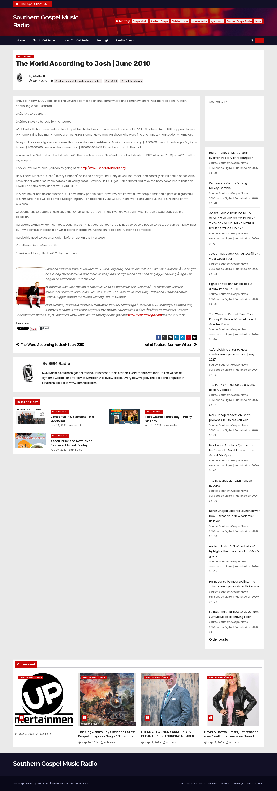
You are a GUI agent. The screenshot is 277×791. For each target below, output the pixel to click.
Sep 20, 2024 (91, 742)
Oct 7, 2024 (27, 734)
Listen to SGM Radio (76, 40)
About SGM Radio (44, 40)
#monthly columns (131, 81)
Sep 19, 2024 (153, 742)
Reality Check (125, 40)
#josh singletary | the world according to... (78, 81)
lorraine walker (199, 21)
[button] (252, 41)
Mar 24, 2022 (153, 425)
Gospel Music (140, 21)
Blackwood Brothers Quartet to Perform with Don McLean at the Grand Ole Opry (231, 450)
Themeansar (80, 783)
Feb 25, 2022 (59, 449)
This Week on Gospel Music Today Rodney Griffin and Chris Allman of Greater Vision (232, 319)
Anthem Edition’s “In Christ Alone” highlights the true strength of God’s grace (234, 551)
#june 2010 (111, 81)
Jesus (258, 21)
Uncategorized (24, 56)
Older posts (218, 639)
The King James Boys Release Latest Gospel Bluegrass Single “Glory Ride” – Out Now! (107, 736)
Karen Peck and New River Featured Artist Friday (71, 443)
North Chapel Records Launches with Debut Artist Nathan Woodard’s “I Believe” (234, 516)
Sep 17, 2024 (216, 742)
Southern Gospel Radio (239, 21)
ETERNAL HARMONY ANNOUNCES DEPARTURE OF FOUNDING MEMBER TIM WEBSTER (167, 736)
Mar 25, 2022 (59, 425)
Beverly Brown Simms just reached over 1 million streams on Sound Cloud (231, 736)
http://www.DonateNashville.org (103, 168)
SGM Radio (39, 76)
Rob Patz (43, 734)
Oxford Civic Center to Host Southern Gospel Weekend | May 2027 (231, 355)
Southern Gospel (159, 21)
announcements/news (30, 677)
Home (21, 40)
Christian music (180, 21)
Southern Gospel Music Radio (55, 763)
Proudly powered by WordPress (31, 783)
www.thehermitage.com (145, 315)
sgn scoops (217, 21)
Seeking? (102, 40)
